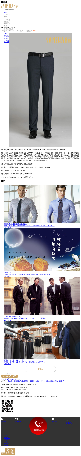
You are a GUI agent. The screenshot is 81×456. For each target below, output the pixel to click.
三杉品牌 (6, 38)
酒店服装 (7, 23)
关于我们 (7, 443)
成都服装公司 (52, 381)
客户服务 (6, 42)
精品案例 (6, 37)
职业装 (6, 22)
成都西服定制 (25, 381)
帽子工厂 (18, 381)
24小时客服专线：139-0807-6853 (11, 379)
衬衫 (5, 18)
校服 (5, 25)
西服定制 (33, 381)
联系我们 (7, 445)
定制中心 (7, 438)
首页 (5, 13)
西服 (5, 16)
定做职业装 (11, 381)
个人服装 (7, 20)
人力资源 (6, 40)
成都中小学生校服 (42, 381)
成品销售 (6, 35)
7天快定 (6, 33)
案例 (5, 441)
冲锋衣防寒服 (8, 29)
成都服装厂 (60, 381)
